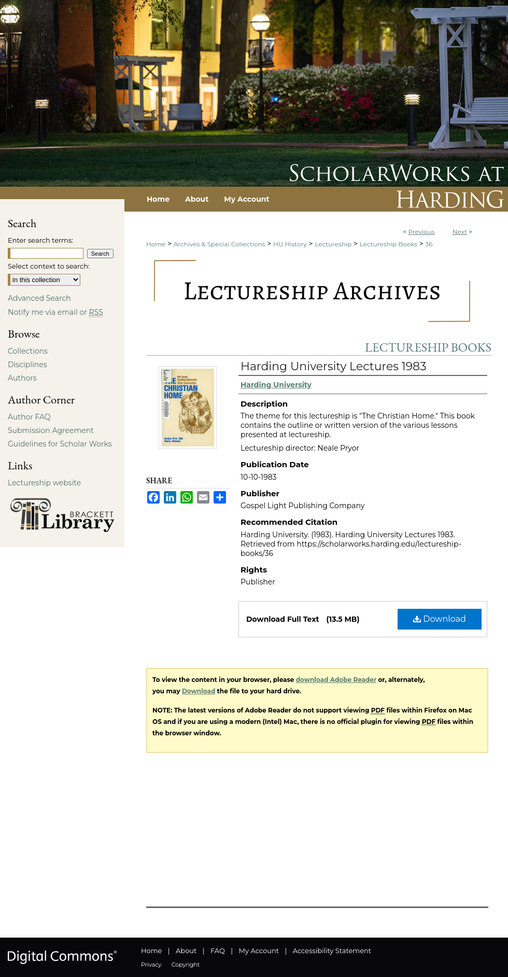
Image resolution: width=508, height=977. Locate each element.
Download (439, 619)
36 (429, 244)
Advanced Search (39, 298)
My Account (259, 950)
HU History (290, 244)
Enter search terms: (40, 240)
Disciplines (27, 364)
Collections (28, 351)
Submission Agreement (51, 430)
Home (155, 244)
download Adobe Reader (336, 679)
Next (460, 231)
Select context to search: (49, 266)
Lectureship (333, 244)
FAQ (217, 950)
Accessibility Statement (332, 950)
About (186, 950)
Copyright (186, 964)
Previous (421, 231)
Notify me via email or (55, 312)
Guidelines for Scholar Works (60, 444)
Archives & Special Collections (219, 244)
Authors (22, 378)
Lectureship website (44, 482)
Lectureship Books (388, 244)
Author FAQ (29, 417)
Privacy (151, 964)
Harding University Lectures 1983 (334, 366)
